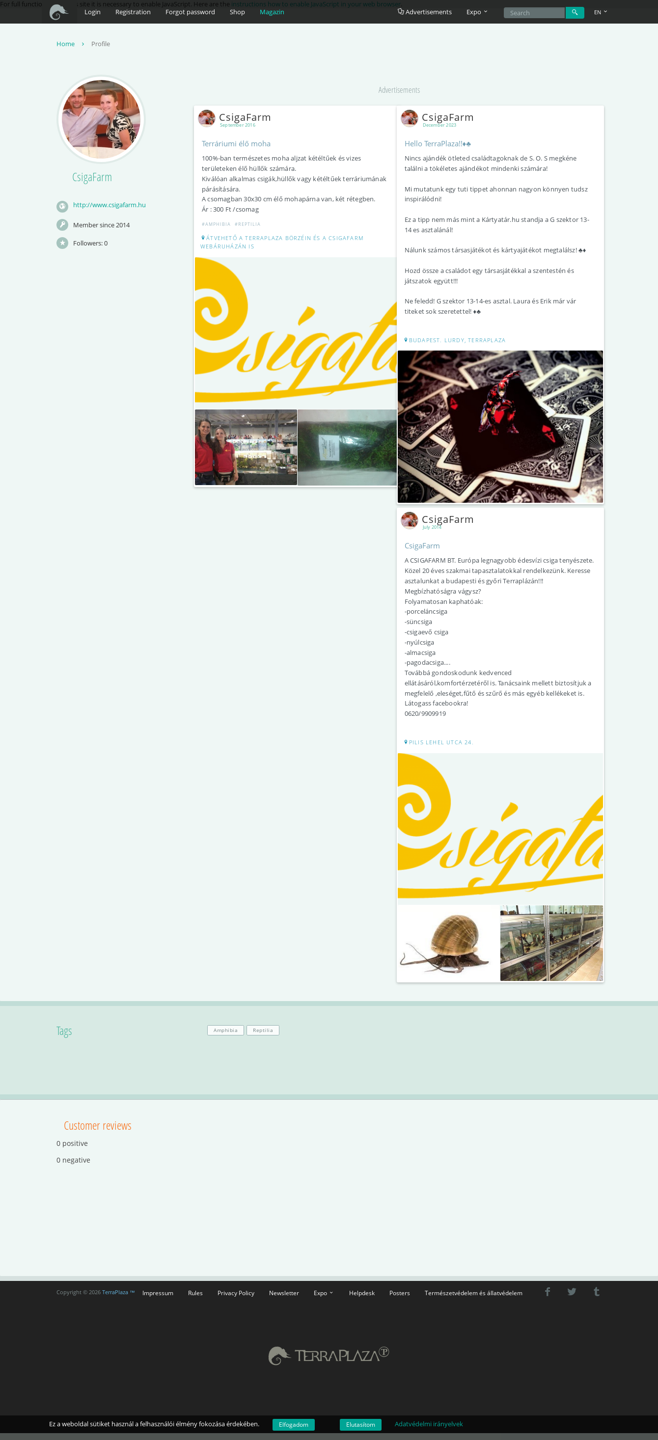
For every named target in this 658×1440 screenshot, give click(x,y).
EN (601, 12)
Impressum (157, 1300)
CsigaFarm (240, 119)
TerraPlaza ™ (118, 1299)
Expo (324, 1300)
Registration (133, 11)
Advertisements (425, 11)
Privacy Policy (236, 1300)
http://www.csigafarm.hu (109, 207)
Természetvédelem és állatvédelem (473, 1300)
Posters (399, 1300)
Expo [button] (477, 11)
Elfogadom (293, 1424)
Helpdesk (362, 1300)
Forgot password (190, 11)
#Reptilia (251, 226)
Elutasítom (360, 1424)
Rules (195, 1300)
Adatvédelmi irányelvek (429, 1423)
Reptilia (263, 1037)
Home (71, 46)
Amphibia (226, 1037)
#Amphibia (219, 226)
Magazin (272, 11)
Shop (237, 11)
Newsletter (284, 1300)
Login (92, 11)
